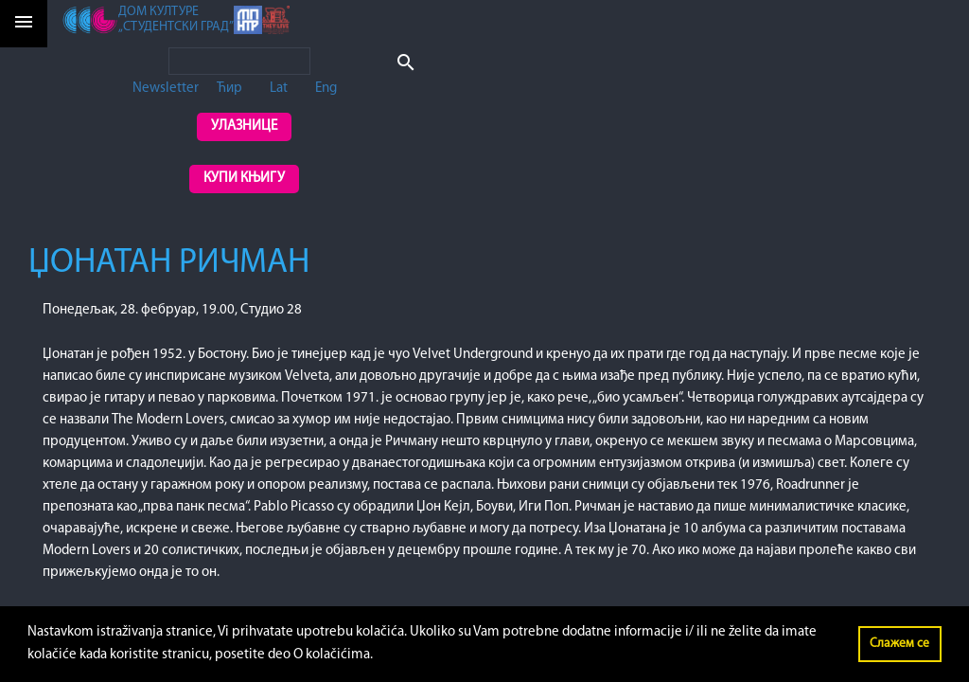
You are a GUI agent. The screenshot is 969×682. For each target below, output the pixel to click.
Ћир (229, 88)
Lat (279, 88)
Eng (326, 88)
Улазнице (244, 126)
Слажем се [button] (899, 643)
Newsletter (165, 88)
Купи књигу (244, 178)
